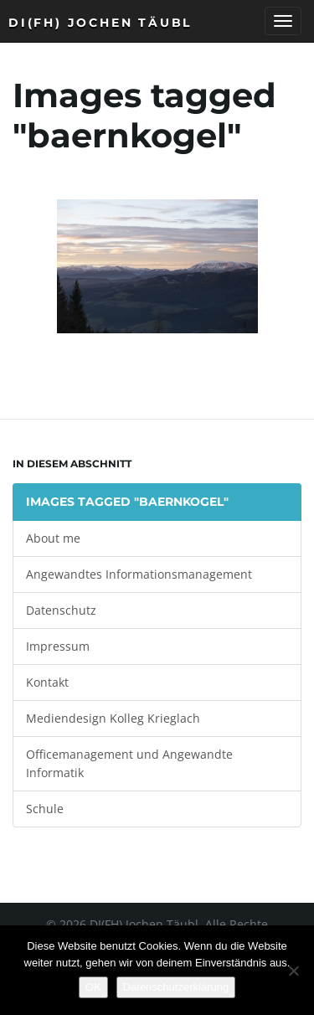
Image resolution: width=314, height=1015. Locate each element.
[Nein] (293, 970)
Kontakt (47, 682)
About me (53, 538)
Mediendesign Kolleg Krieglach (113, 718)
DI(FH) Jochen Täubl (100, 22)
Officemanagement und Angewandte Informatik (129, 763)
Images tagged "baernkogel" (127, 501)
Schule (45, 809)
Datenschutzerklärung (176, 987)
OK (93, 987)
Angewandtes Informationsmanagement (139, 574)
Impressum (58, 646)
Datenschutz (61, 610)
